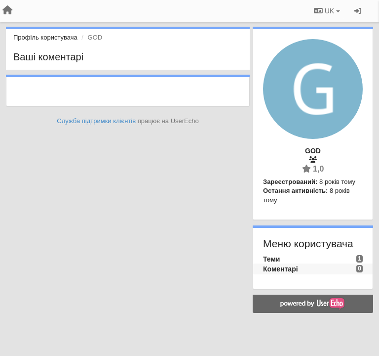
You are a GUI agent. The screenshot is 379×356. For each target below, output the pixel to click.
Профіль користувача (45, 37)
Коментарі (280, 269)
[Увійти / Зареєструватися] (358, 10)
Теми (271, 259)
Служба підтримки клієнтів (96, 121)
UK (327, 11)
